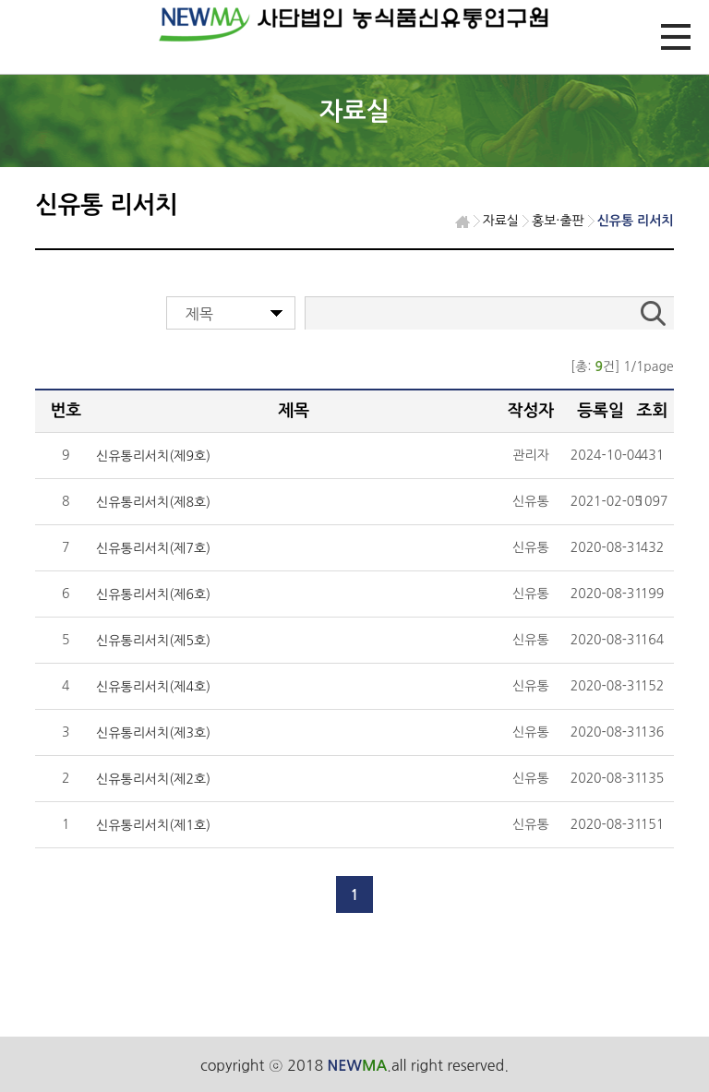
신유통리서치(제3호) (153, 732)
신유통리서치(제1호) (153, 825)
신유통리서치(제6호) (153, 594)
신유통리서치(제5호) (153, 640)
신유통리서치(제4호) (153, 686)
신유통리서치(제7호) (153, 548)
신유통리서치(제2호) (153, 779)
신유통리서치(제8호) (153, 502)
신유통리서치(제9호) (153, 456)
